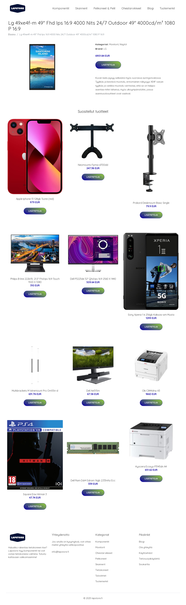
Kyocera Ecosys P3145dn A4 (151, 468)
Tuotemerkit (167, 9)
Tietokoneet (101, 571)
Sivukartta (144, 565)
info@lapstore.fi (60, 553)
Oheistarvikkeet (131, 9)
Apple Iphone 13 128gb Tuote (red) (35, 200)
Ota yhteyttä (145, 548)
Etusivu (12, 35)
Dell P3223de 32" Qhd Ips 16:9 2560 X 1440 (93, 280)
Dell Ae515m (93, 392)
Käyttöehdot (145, 554)
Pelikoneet (101, 560)
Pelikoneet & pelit (104, 9)
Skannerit (81, 9)
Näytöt (123, 45)
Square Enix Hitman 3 (35, 495)
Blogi (150, 9)
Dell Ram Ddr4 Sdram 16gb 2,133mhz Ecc (93, 482)
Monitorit (114, 45)
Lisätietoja (108, 66)
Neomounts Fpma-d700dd (93, 166)
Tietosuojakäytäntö (149, 560)
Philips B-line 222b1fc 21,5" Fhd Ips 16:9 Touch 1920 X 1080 (35, 282)
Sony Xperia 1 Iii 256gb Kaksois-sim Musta (151, 316)
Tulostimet (100, 577)
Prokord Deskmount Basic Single (151, 204)
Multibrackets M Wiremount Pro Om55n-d (35, 392)
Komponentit (60, 9)
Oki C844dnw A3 (151, 392)
